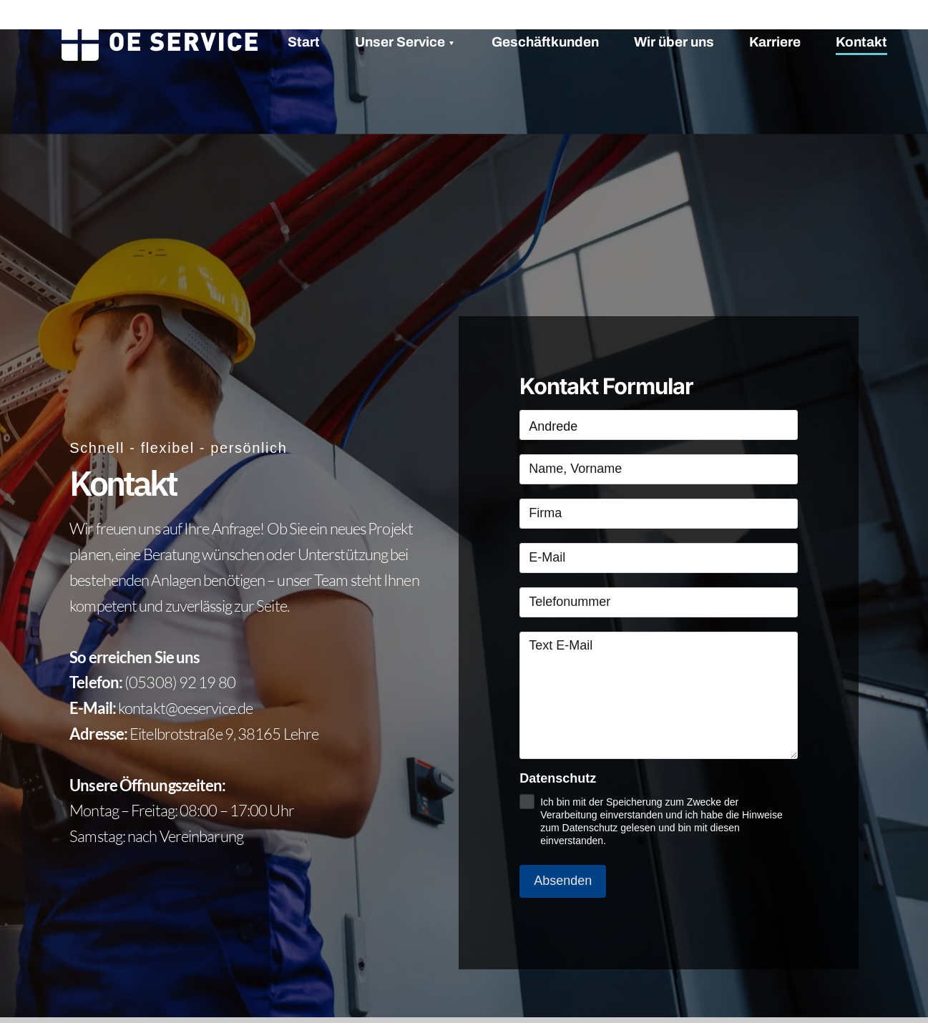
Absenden (563, 880)
